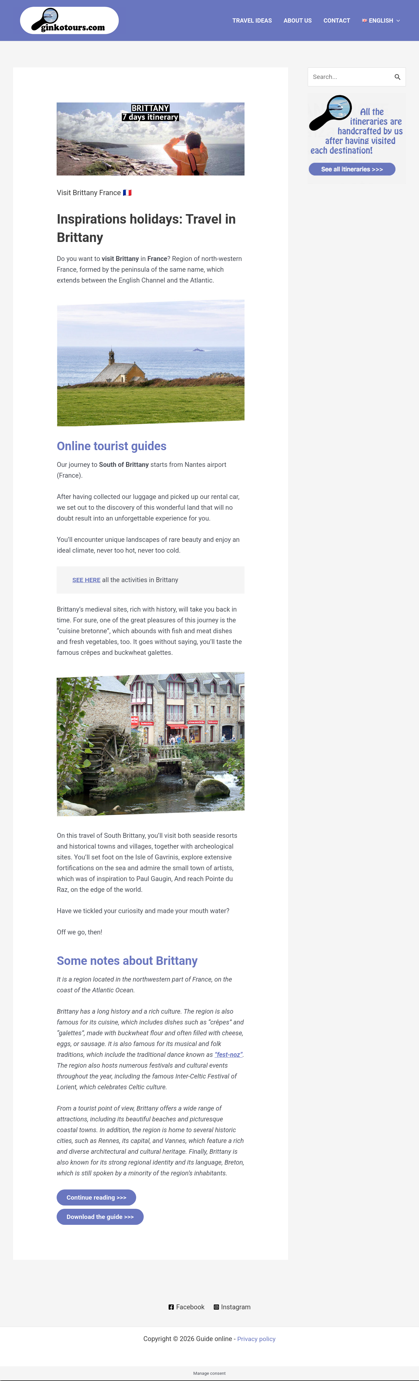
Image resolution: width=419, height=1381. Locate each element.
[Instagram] (232, 1307)
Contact (336, 20)
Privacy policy (256, 1339)
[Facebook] (186, 1307)
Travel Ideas (252, 20)
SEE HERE (86, 580)
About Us (297, 20)
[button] (381, 20)
